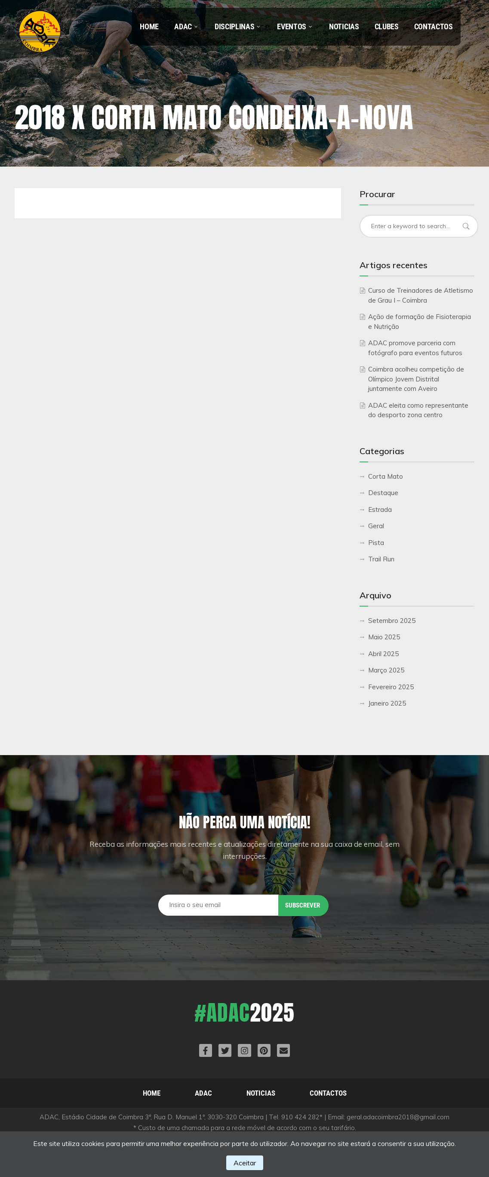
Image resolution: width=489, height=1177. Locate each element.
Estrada (380, 509)
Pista (376, 543)
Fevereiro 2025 (391, 687)
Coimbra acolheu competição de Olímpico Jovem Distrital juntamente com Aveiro (416, 379)
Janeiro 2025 (387, 703)
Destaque (383, 493)
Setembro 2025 (391, 620)
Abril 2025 (383, 654)
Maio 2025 (384, 637)
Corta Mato (385, 476)
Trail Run (381, 559)
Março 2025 (386, 670)
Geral (376, 526)
